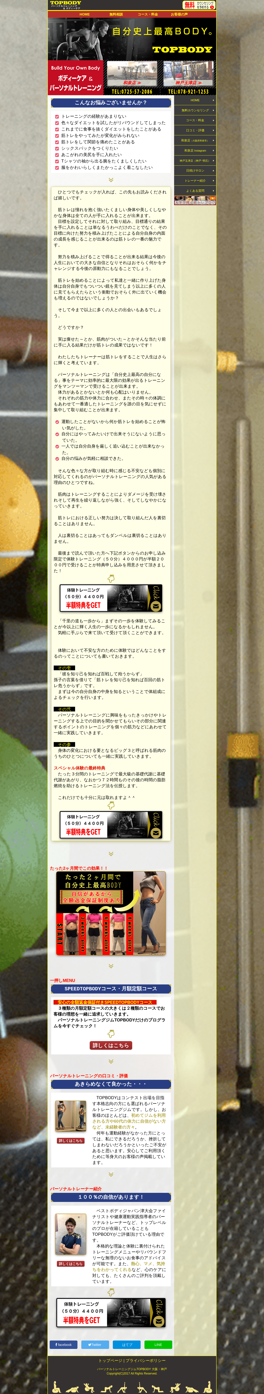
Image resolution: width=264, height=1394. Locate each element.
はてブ (126, 1345)
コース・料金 (148, 14)
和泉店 (195, 151)
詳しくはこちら (111, 1045)
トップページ (110, 1361)
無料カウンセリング (195, 114)
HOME (85, 14)
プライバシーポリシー (146, 1361)
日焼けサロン (195, 189)
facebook (64, 1345)
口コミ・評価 (195, 139)
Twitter (95, 1345)
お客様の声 (179, 14)
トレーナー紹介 (195, 201)
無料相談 (116, 14)
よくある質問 (195, 214)
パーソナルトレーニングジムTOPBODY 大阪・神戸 (132, 1369)
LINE (158, 1345)
